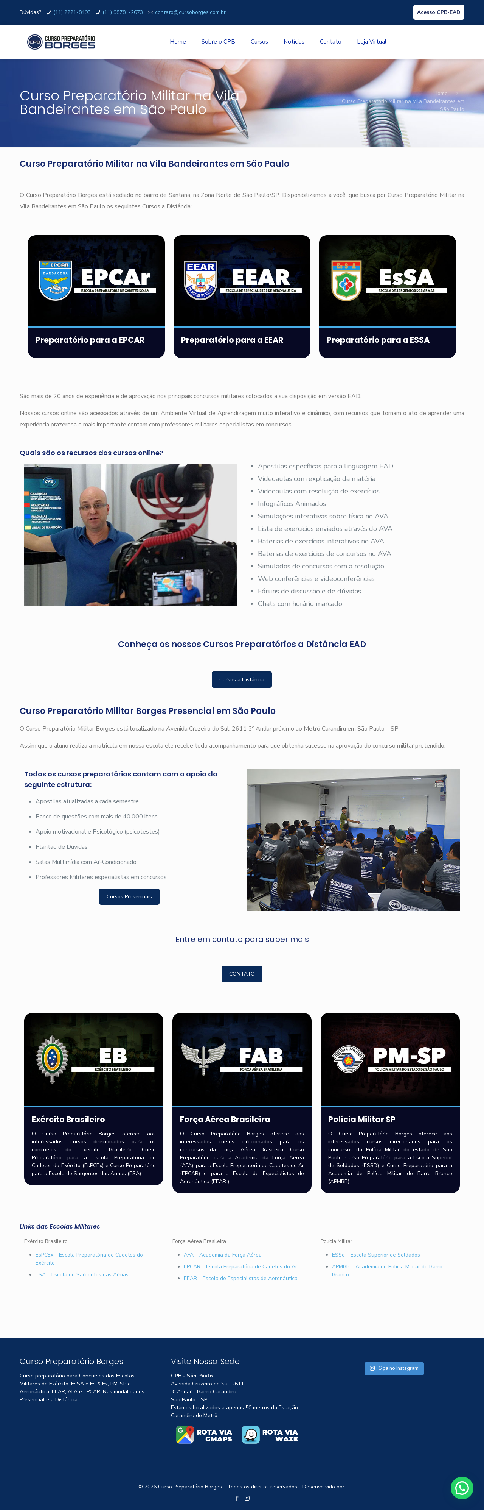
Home (441, 93)
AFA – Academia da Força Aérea (223, 1255)
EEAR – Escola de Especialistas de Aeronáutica (241, 1278)
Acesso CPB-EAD (439, 12)
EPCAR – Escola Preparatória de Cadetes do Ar (240, 1266)
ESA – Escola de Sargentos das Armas (82, 1274)
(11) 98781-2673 (122, 12)
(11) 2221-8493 (72, 12)
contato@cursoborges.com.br (190, 12)
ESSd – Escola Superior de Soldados (376, 1255)
